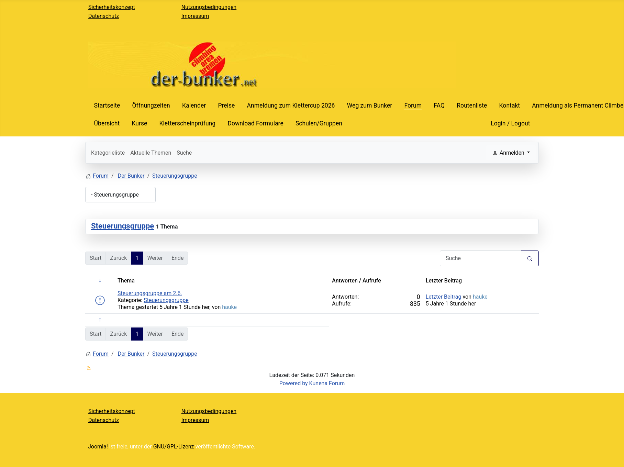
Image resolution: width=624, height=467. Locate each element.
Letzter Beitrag (443, 296)
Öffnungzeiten (151, 105)
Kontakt (509, 105)
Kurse (139, 123)
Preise (226, 105)
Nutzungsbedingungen (208, 7)
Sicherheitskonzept (111, 7)
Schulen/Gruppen (319, 123)
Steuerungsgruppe (122, 226)
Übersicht (107, 123)
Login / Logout (510, 123)
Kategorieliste (108, 152)
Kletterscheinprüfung (187, 123)
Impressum (195, 16)
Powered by (293, 383)
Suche (184, 152)
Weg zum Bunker (369, 105)
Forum (413, 105)
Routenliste (472, 105)
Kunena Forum (327, 383)
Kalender (194, 105)
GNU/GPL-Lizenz (173, 446)
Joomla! (98, 446)
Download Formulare (255, 123)
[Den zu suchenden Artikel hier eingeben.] (480, 258)
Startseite (107, 105)
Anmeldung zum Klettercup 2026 (291, 105)
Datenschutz (103, 16)
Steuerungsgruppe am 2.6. (150, 293)
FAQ (439, 105)
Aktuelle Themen (150, 152)
